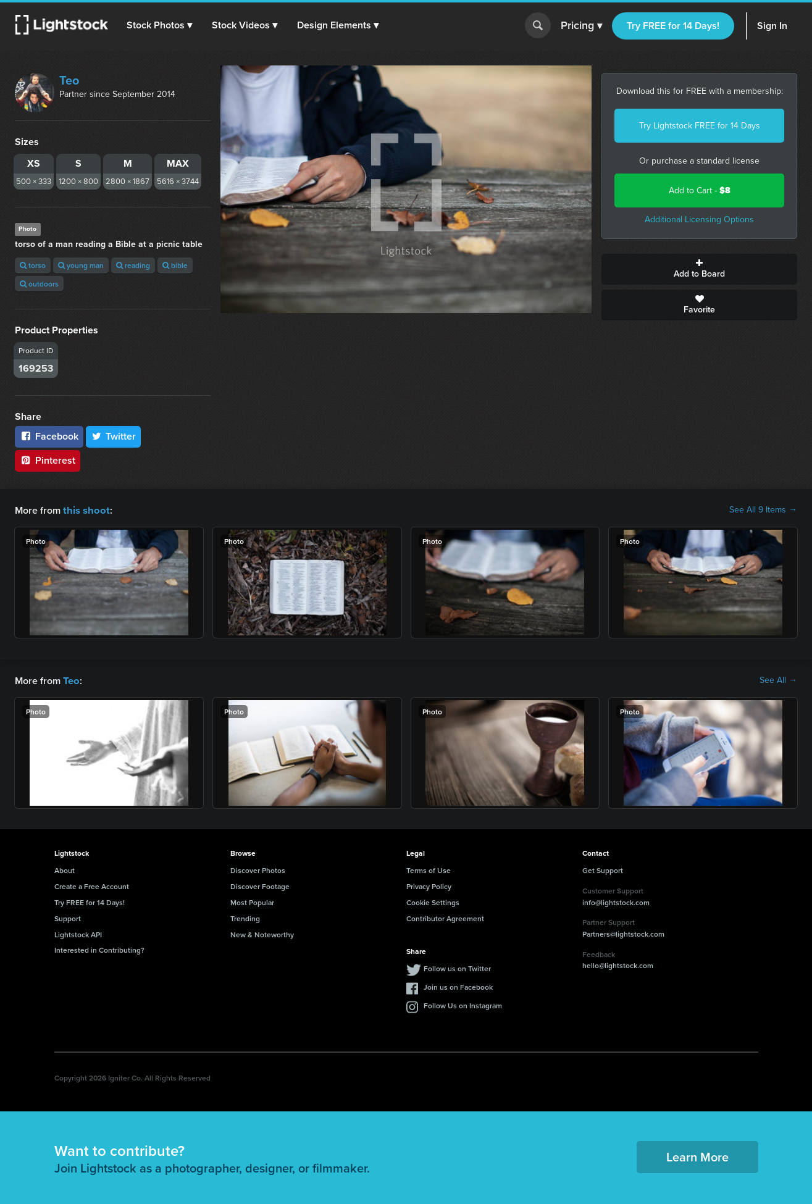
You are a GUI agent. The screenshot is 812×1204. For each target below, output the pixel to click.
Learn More (697, 1155)
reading (133, 265)
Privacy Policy (428, 885)
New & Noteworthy (262, 933)
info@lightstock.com (616, 901)
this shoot (84, 510)
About (64, 869)
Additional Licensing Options (699, 219)
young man (81, 265)
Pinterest (47, 460)
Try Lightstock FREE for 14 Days (699, 125)
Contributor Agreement (445, 917)
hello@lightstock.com (617, 964)
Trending (245, 917)
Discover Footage (260, 885)
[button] (160, 25)
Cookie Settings (432, 901)
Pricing (581, 26)
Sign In (772, 26)
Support (67, 917)
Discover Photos (257, 869)
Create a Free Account (91, 885)
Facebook (49, 436)
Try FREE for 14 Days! (673, 26)
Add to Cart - (699, 190)
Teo (69, 80)
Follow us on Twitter (457, 967)
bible (175, 265)
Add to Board (699, 269)
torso (33, 265)
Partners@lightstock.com (623, 932)
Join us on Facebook (458, 985)
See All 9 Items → (763, 510)
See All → (778, 680)
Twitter (113, 436)
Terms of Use (428, 869)
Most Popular (252, 901)
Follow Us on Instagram (463, 1004)
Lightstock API (78, 933)
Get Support (602, 869)
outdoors (39, 283)
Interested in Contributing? (99, 948)
